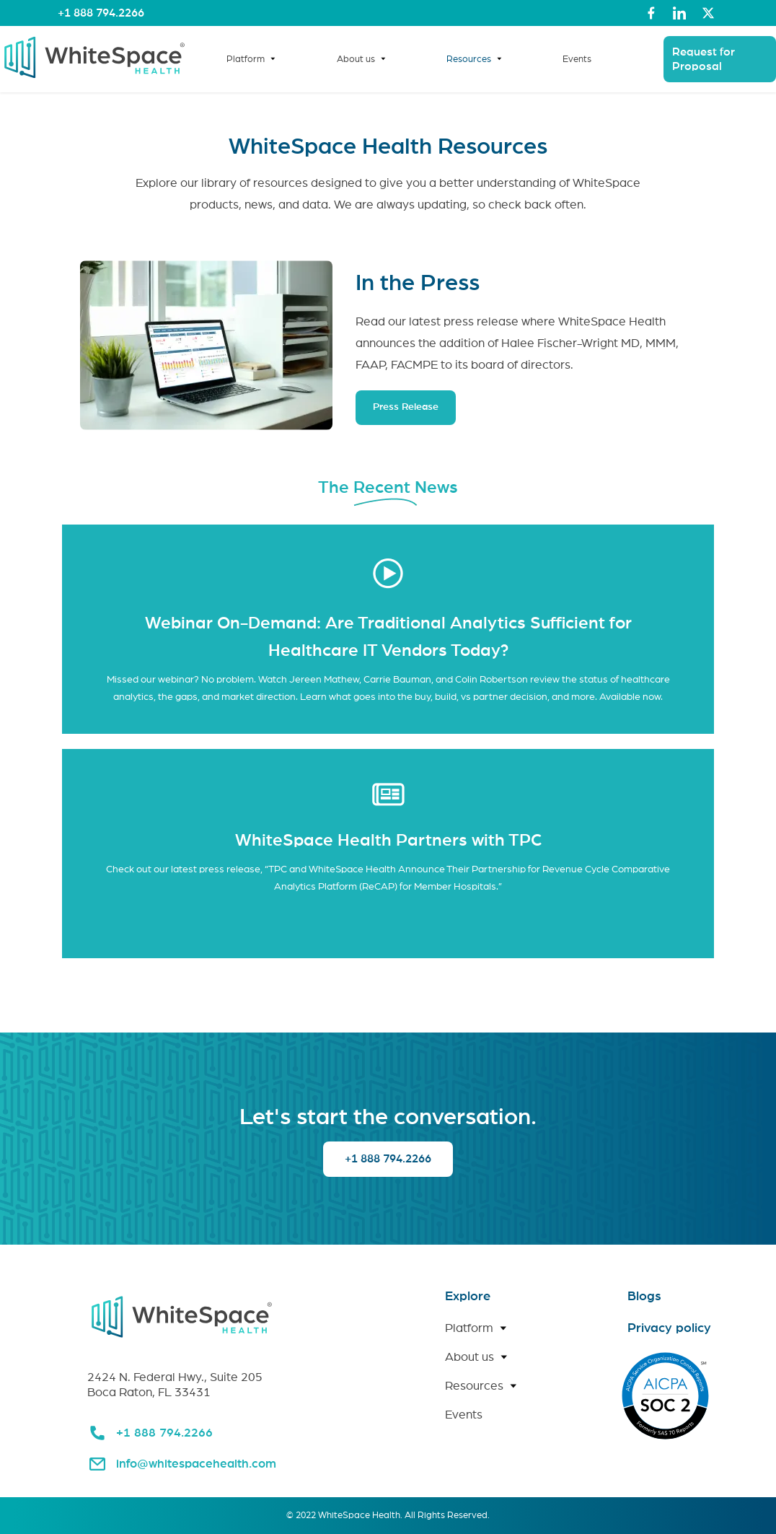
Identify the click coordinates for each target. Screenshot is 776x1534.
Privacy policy (669, 1328)
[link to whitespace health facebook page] (651, 12)
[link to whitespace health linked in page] (679, 12)
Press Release (405, 407)
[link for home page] (94, 80)
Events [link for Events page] (463, 1414)
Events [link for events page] (577, 59)
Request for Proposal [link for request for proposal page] (703, 59)
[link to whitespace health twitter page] (708, 12)
